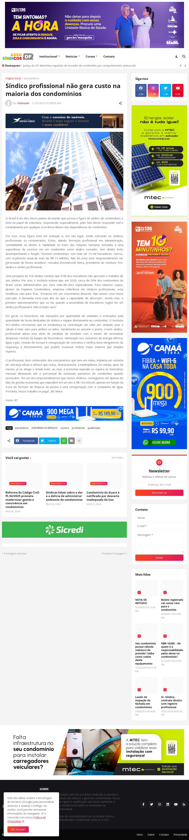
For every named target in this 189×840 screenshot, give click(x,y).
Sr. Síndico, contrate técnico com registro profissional (171, 702)
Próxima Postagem (113, 553)
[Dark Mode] (177, 56)
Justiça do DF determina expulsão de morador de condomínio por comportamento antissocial (79, 65)
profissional (78, 428)
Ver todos (117, 457)
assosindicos (31, 78)
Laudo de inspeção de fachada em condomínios (143, 702)
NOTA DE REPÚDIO (141, 601)
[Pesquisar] (184, 56)
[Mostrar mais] (79, 440)
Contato (109, 56)
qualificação (94, 428)
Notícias (71, 56)
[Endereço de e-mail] (159, 484)
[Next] (185, 65)
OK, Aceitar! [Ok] (18, 829)
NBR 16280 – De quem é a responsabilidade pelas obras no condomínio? (172, 650)
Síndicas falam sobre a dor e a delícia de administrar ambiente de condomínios (64, 496)
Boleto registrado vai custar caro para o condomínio (172, 605)
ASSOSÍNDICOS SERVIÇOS (44, 428)
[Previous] (181, 65)
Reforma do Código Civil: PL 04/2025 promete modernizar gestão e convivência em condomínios (23, 500)
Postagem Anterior (15, 553)
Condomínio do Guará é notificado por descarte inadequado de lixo (103, 496)
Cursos (90, 56)
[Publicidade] (64, 121)
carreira (65, 428)
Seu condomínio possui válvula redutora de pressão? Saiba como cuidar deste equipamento (145, 653)
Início (140, 834)
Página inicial (13, 78)
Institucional (48, 56)
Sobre (150, 834)
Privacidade (180, 834)
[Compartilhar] (120, 103)
